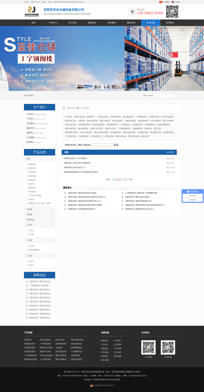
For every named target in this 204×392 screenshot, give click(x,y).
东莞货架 (68, 117)
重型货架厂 (145, 136)
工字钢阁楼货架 (123, 128)
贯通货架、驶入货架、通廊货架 (40, 203)
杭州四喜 (96, 380)
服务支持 (131, 23)
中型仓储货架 (155, 121)
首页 (33, 23)
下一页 (124, 179)
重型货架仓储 (70, 121)
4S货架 (31, 199)
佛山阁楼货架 (128, 117)
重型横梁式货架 (71, 132)
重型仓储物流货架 (101, 132)
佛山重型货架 (155, 132)
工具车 (29, 256)
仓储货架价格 (142, 121)
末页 (130, 179)
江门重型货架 (108, 136)
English (177, 2)
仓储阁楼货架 (137, 128)
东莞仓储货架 (103, 117)
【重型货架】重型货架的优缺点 (40, 294)
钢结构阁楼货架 (163, 125)
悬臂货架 (32, 180)
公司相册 (117, 348)
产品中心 (53, 23)
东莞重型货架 (95, 136)
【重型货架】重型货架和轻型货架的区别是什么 (40, 290)
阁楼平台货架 (110, 128)
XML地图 (105, 360)
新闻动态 (92, 23)
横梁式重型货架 (129, 132)
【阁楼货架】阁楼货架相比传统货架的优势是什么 (40, 310)
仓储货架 (81, 121)
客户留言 (117, 352)
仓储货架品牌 (130, 121)
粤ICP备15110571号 (71, 372)
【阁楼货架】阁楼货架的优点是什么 (40, 318)
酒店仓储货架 (117, 121)
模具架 (31, 184)
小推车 (31, 261)
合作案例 (111, 23)
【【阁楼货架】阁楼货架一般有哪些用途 (40, 286)
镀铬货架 (32, 188)
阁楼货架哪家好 (98, 125)
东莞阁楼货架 (137, 125)
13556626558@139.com (138, 376)
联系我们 (170, 23)
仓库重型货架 (153, 117)
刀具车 (31, 265)
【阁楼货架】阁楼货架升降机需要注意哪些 (40, 306)
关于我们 (117, 341)
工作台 (29, 225)
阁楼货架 (32, 164)
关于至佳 (72, 23)
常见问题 (150, 23)
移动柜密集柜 (33, 250)
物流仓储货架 (92, 121)
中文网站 (166, 2)
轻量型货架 (75, 356)
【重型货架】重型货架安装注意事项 (40, 282)
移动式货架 (60, 341)
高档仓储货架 (79, 117)
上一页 (114, 179)
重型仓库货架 (121, 136)
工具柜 (29, 240)
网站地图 (117, 356)
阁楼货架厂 (91, 117)
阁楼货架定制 (70, 128)
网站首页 (104, 341)
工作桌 (31, 234)
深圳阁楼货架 (115, 117)
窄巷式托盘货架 (167, 117)
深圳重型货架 (168, 132)
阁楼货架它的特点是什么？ (75, 167)
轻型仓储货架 (45, 341)
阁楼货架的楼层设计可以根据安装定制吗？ (81, 172)
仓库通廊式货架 (84, 125)
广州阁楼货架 (141, 117)
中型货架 (32, 172)
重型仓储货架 (168, 121)
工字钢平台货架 (34, 196)
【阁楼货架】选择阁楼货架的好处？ (40, 314)
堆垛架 (29, 214)
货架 (28, 159)
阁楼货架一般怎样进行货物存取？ (78, 163)
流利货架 (32, 192)
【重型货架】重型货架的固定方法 (40, 302)
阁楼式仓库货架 (96, 128)
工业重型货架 (83, 136)
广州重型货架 (70, 136)
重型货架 (32, 168)
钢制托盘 (30, 220)
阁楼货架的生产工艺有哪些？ (76, 158)
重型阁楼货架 (112, 125)
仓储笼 (29, 209)
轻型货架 (32, 176)
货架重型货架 (115, 132)
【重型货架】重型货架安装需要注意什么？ (40, 298)
